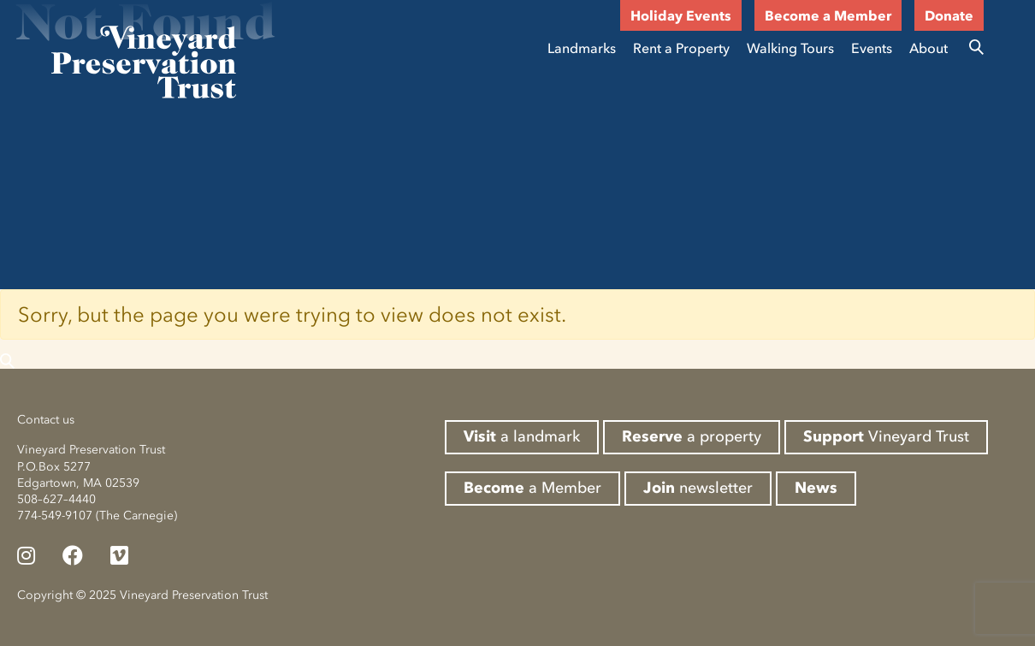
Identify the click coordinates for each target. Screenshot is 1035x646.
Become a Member (828, 15)
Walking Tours (790, 47)
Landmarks (581, 47)
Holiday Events (680, 15)
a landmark (522, 436)
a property (691, 436)
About (928, 47)
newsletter (698, 487)
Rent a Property (681, 47)
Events (871, 47)
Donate (949, 15)
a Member (532, 487)
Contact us (45, 419)
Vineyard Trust (886, 436)
